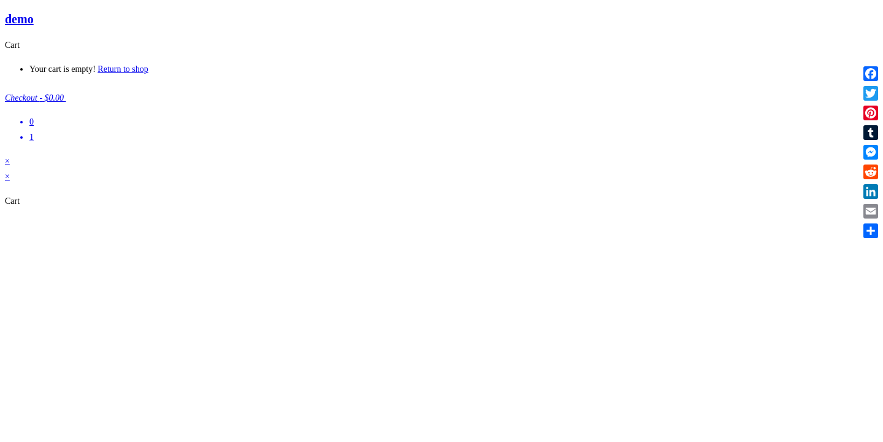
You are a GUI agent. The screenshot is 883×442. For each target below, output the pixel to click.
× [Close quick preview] (7, 161)
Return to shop (122, 69)
